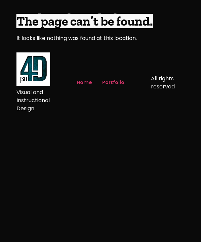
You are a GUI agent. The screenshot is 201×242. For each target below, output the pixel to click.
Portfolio (113, 82)
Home (84, 82)
